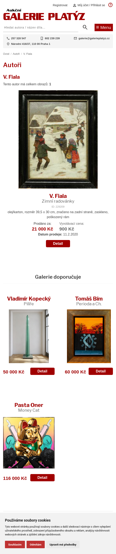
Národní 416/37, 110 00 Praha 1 (30, 43)
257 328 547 (18, 38)
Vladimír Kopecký (29, 300)
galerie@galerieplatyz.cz (94, 38)
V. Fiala (27, 53)
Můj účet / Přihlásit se (89, 5)
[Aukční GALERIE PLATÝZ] (44, 19)
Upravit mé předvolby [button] (63, 544)
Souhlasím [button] (15, 544)
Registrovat (60, 5)
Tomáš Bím (89, 300)
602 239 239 (52, 38)
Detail (58, 243)
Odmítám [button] (35, 544)
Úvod (6, 53)
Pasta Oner (28, 407)
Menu (103, 27)
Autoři (16, 53)
